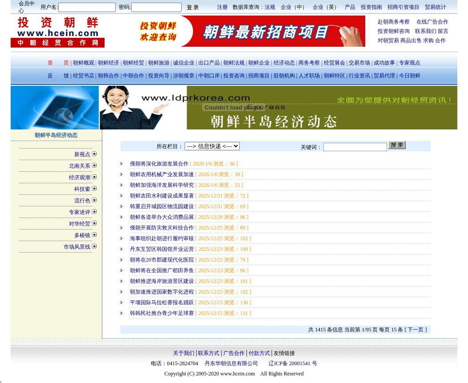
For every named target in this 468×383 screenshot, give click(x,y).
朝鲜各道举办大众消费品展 (162, 217)
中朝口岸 (208, 76)
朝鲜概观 (84, 63)
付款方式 (259, 353)
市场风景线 (77, 247)
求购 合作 (434, 40)
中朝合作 (133, 76)
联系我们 (425, 31)
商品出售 (411, 40)
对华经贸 (79, 224)
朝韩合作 (109, 76)
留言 (443, 31)
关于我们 (183, 353)
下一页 (415, 330)
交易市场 (360, 63)
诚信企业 (184, 63)
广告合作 (234, 353)
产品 (350, 7)
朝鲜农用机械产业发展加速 (162, 174)
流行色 (82, 201)
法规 (270, 7)
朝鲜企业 (259, 63)
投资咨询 (234, 76)
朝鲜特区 (335, 76)
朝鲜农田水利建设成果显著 (162, 196)
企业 (286, 7)
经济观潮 (79, 177)
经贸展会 (335, 63)
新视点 (82, 154)
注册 (222, 7)
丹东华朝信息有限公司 (231, 363)
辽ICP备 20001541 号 (293, 363)
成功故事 (384, 63)
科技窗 (82, 189)
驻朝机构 (284, 76)
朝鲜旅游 (159, 63)
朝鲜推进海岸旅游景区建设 (162, 281)
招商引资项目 (403, 7)
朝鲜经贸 (133, 63)
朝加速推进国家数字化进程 (162, 292)
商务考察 (309, 63)
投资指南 (371, 7)
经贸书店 (83, 76)
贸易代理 (384, 76)
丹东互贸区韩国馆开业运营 (162, 249)
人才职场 (309, 76)
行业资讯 (360, 76)
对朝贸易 (389, 40)
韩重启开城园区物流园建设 (162, 206)
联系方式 (208, 353)
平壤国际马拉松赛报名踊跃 (162, 302)
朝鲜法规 (234, 63)
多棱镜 (82, 235)
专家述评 (79, 212)
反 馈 (58, 76)
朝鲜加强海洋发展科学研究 (162, 185)
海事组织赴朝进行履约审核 (162, 238)
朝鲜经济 (109, 63)
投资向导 (158, 76)
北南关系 (79, 166)
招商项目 (259, 76)
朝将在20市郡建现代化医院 (162, 260)
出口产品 (209, 63)
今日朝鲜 (409, 76)
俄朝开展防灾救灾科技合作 (162, 228)
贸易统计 (435, 7)
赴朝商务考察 (394, 22)
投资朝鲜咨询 (396, 31)
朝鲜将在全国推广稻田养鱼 (162, 270)
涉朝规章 (183, 76)
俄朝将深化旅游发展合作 (160, 164)
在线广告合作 (429, 22)
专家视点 (409, 63)
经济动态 (284, 63)
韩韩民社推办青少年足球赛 (162, 313)
